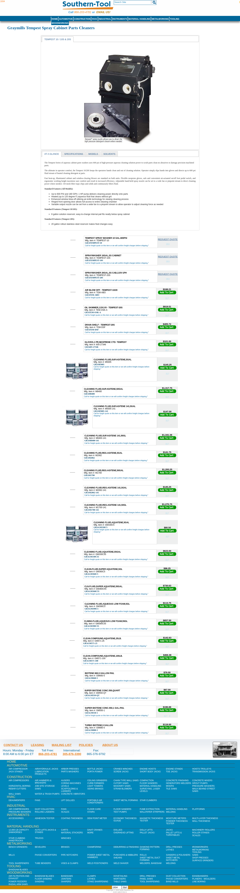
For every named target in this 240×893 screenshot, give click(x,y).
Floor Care (94, 809)
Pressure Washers (203, 786)
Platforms (198, 809)
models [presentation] (93, 154)
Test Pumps (120, 812)
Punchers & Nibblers (126, 855)
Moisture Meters (176, 818)
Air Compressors (19, 780)
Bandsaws (67, 876)
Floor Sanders (149, 783)
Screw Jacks (121, 771)
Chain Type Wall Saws (126, 780)
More (90, 832)
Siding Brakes (95, 789)
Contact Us (13, 745)
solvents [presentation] (109, 154)
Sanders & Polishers (178, 855)
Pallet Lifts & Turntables (174, 833)
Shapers (66, 881)
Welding (171, 812)
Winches (66, 838)
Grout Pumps (200, 783)
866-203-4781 (82, 12)
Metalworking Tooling (200, 851)
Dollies (118, 830)
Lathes (170, 850)
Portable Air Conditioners (95, 801)
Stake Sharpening (97, 881)
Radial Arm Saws (18, 884)
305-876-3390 (72, 754)
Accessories (16, 818)
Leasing (37, 745)
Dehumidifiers (17, 800)
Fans (37, 800)
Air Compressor (18, 769)
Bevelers (40, 847)
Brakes (65, 847)
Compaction (147, 780)
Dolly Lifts (146, 830)
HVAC (94, 19)
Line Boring (198, 881)
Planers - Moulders (203, 879)
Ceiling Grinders (97, 780)
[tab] (58, 39)
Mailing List (62, 745)
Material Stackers (72, 832)
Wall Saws (15, 794)
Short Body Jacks (150, 771)
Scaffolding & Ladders (69, 790)
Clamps (91, 876)
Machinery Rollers (203, 830)
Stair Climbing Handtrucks (17, 839)
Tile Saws (171, 789)
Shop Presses (200, 858)
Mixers (170, 786)
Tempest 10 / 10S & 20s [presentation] (57, 39)
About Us (110, 745)
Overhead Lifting (124, 832)
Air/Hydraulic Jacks (46, 769)
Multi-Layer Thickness (205, 818)
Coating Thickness (72, 818)
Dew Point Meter (97, 818)
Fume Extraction (150, 809)
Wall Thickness (201, 821)
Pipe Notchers (69, 855)
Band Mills (172, 881)
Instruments (119, 19)
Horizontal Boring (20, 786)
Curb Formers (95, 783)
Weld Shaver (121, 863)
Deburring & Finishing (126, 847)
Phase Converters (46, 855)
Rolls (143, 855)
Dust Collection (44, 809)
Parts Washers (70, 771)
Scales (65, 812)
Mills (12, 855)
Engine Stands (174, 769)
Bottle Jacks (95, 769)
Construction (82, 19)
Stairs (91, 812)
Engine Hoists (148, 769)
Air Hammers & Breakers (43, 781)
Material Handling (140, 19)
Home (55, 19)
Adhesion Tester (44, 818)
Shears (118, 858)
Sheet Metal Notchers (173, 859)
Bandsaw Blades (18, 869)
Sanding (39, 881)
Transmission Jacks (203, 771)
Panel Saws (146, 879)
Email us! (103, 12)
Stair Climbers (148, 800)
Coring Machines (71, 783)
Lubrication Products (42, 772)
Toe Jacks (171, 771)
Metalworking (160, 19)
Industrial (105, 19)
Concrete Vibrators (73, 794)
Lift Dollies (68, 800)
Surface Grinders (202, 860)
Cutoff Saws (121, 783)
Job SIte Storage (45, 786)
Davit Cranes (94, 830)
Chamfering (94, 847)
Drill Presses (174, 847)
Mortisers (120, 879)
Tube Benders (43, 863)
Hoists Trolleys (201, 769)
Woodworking (60, 23)
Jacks (169, 830)
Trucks (39, 838)
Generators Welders (178, 783)
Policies (86, 745)
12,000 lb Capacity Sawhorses (19, 831)
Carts (64, 830)
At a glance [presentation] (51, 154)
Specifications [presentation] (73, 154)
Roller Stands (200, 832)
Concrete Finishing (177, 780)
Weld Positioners (97, 863)
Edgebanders (200, 876)
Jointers (66, 879)
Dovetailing (120, 876)
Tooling (174, 19)
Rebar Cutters (17, 789)
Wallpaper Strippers (152, 812)
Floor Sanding (43, 879)
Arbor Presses (70, 769)
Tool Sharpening (150, 881)
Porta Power (94, 771)
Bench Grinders (18, 847)
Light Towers (95, 786)
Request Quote (168, 239)
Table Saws (120, 881)
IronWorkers (200, 847)
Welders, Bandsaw (150, 863)
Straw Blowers (123, 789)
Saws (38, 789)
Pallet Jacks (147, 832)
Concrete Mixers (202, 780)
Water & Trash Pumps (47, 794)
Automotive (66, 19)
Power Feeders (18, 881)
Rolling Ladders (44, 812)
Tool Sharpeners (19, 863)
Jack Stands (16, 771)
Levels (65, 786)
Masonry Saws (122, 786)
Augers (65, 780)
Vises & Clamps (69, 863)
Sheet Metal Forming (126, 800)
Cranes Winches (123, 769)
